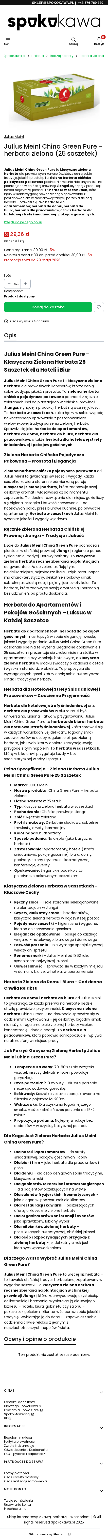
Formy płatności (16, 1473)
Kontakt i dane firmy (19, 1402)
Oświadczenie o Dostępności (26, 1450)
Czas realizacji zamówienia (25, 1481)
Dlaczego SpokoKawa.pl (23, 1406)
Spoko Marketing (17, 1414)
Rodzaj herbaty (62, 56)
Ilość (7, 276)
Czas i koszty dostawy (21, 1477)
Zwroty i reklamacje (19, 1445)
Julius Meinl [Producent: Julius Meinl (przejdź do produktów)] (14, 136)
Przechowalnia (15, 1508)
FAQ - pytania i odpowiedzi (25, 1454)
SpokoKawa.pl (14, 56)
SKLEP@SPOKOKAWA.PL (53, 3)
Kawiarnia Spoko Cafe (21, 1410)
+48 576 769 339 (90, 3)
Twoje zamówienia (18, 1500)
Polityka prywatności (19, 1441)
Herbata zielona (92, 56)
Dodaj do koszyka (48, 307)
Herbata (37, 56)
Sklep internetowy (48, 1534)
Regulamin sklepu (18, 1437)
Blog (7, 1418)
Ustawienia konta (17, 1504)
